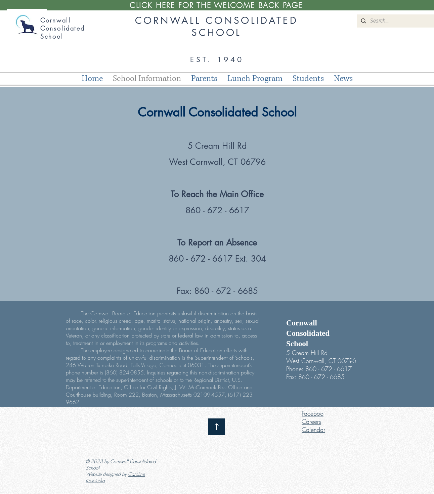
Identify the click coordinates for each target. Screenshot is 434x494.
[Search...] (399, 21)
